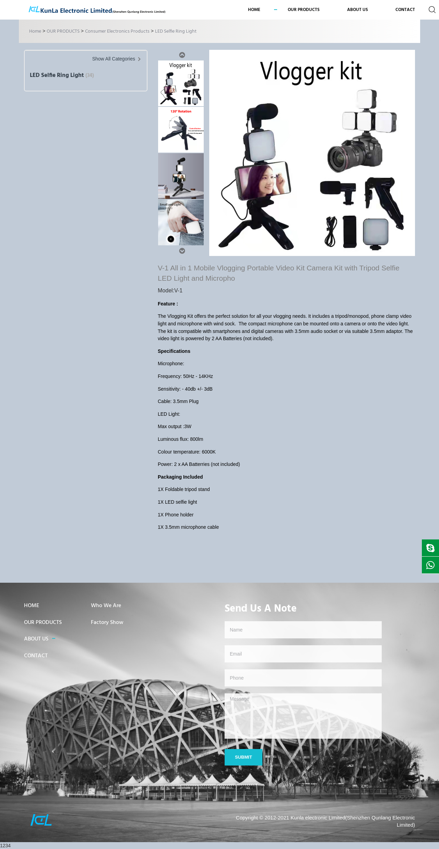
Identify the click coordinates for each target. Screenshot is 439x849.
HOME (31, 605)
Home (254, 9)
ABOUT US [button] (357, 9)
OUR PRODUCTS (63, 31)
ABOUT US (36, 639)
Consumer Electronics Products (117, 31)
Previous (181, 55)
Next (181, 250)
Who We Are (106, 605)
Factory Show (107, 622)
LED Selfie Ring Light (176, 31)
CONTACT (405, 9)
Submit (243, 757)
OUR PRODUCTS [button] (304, 9)
